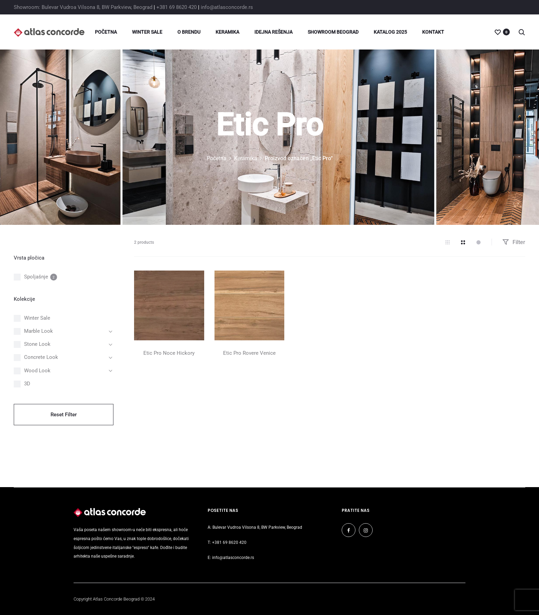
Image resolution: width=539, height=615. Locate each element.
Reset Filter (64, 414)
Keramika (227, 32)
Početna (106, 32)
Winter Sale (147, 32)
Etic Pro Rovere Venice (249, 353)
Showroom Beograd (333, 32)
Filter (513, 242)
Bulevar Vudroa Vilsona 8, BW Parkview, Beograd (257, 527)
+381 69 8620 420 (176, 7)
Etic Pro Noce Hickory (169, 353)
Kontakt (433, 32)
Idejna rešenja (273, 32)
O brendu (188, 32)
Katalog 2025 (390, 32)
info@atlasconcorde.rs (227, 7)
